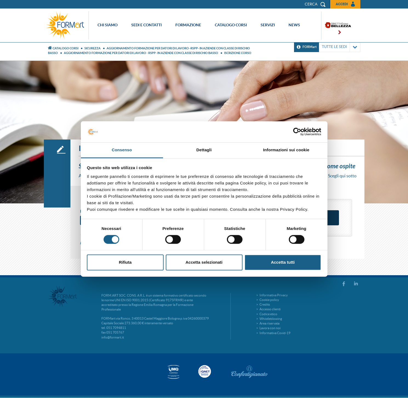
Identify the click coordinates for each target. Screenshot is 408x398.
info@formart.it (112, 337)
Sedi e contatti (146, 25)
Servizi (268, 25)
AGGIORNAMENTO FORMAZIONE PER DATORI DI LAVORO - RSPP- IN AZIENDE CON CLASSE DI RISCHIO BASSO (141, 53)
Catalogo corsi (231, 25)
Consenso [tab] (122, 149)
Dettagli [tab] (204, 149)
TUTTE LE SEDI (339, 47)
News (294, 25)
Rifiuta (125, 262)
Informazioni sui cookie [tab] (286, 149)
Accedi (342, 4)
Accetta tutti (283, 262)
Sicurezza (92, 48)
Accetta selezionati (204, 262)
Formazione (188, 25)
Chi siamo (108, 25)
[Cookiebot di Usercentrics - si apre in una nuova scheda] (297, 132)
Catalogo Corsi (65, 48)
